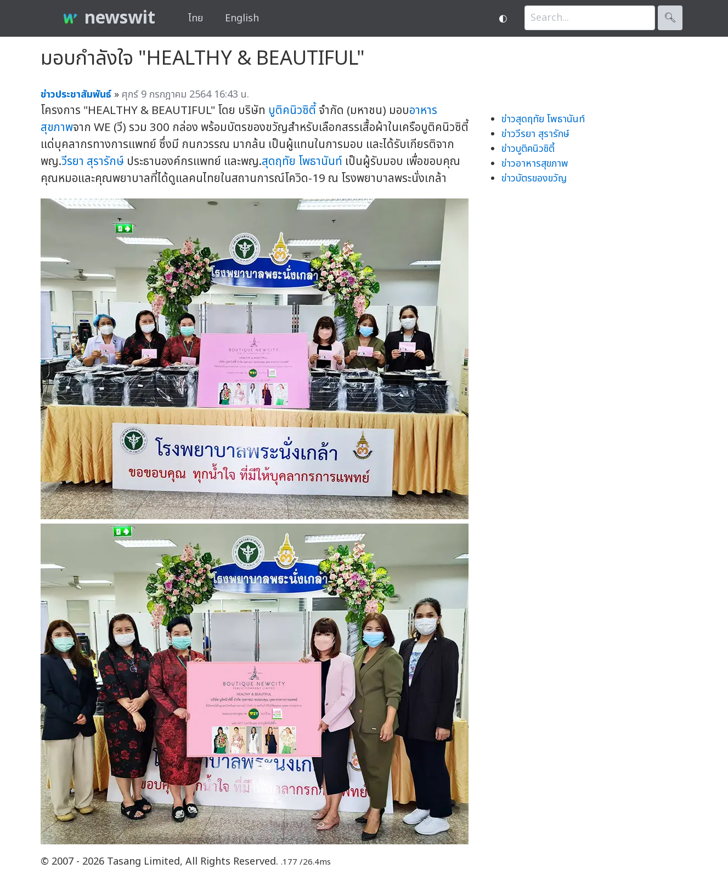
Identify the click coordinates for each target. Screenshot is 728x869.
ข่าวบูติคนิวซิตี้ (528, 148)
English (242, 18)
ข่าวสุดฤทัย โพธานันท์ (543, 119)
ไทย (195, 18)
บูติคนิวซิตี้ (292, 110)
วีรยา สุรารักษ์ (92, 161)
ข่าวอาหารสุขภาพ (534, 163)
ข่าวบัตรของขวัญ (534, 178)
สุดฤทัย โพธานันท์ (302, 161)
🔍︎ (670, 17)
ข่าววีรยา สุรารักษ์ (535, 134)
